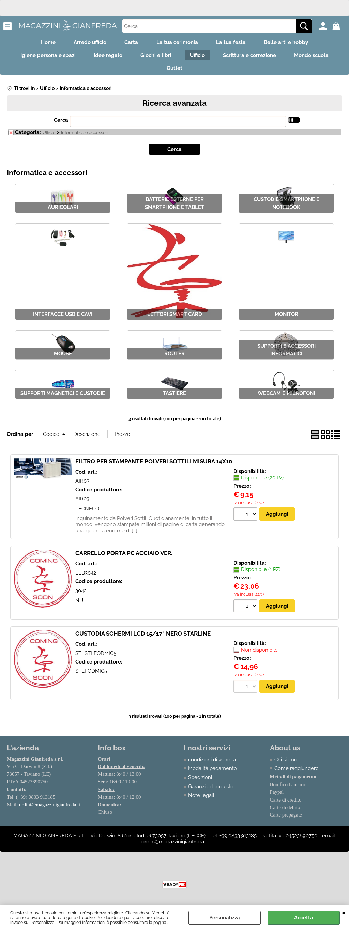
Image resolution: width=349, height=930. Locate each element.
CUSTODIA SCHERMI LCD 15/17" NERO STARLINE (143, 638)
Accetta (303, 918)
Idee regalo (104, 58)
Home (42, 43)
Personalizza (224, 918)
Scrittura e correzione (252, 58)
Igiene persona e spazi (42, 58)
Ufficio (198, 58)
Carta (130, 43)
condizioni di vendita (212, 764)
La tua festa (234, 43)
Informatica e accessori (84, 137)
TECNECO (87, 513)
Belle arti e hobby (292, 43)
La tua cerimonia (178, 43)
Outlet (174, 72)
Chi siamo (285, 764)
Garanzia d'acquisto (211, 791)
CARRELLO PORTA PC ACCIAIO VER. (123, 557)
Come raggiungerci (296, 773)
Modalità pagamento (212, 773)
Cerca (61, 124)
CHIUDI (344, 912)
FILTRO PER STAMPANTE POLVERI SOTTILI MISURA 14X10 (153, 465)
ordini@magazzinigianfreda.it (49, 809)
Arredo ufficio (86, 43)
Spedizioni (200, 782)
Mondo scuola (317, 58)
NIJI (80, 605)
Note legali (201, 800)
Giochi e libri (154, 58)
